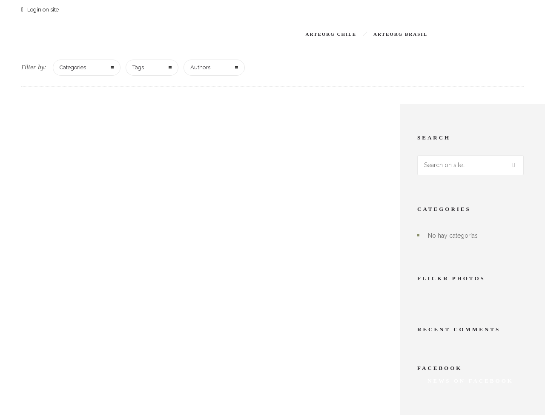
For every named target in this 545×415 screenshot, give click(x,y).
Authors (200, 67)
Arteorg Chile (331, 34)
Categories (73, 67)
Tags (138, 67)
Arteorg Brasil (400, 34)
